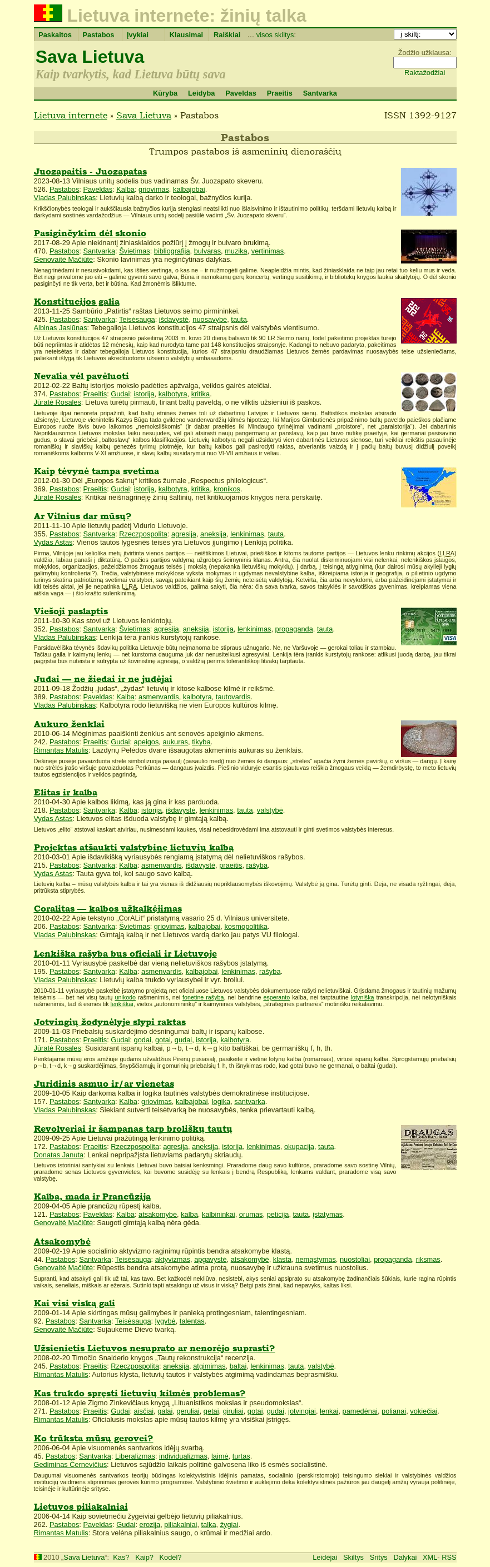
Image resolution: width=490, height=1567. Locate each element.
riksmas (428, 1259)
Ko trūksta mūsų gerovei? (94, 1438)
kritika (200, 394)
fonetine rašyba (203, 997)
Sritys (379, 1557)
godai (142, 1040)
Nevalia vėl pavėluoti (81, 376)
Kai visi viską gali (74, 1303)
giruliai (233, 1411)
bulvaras (207, 251)
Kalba (125, 189)
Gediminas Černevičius (70, 1464)
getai (211, 1411)
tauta (238, 319)
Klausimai (186, 35)
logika (221, 1101)
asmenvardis (158, 697)
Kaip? (144, 1557)
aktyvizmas (172, 1259)
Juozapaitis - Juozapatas (90, 171)
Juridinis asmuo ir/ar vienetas (104, 1083)
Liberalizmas (135, 1456)
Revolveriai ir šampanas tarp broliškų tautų (133, 1128)
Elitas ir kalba (65, 792)
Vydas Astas (53, 542)
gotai (163, 1040)
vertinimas (267, 251)
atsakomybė (157, 1214)
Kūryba (165, 93)
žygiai (229, 1524)
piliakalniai (180, 1524)
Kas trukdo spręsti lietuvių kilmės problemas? (140, 1393)
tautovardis (233, 697)
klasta (282, 1259)
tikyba (201, 742)
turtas (241, 1456)
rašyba (257, 865)
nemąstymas (315, 1259)
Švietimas (134, 251)
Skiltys (353, 1557)
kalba (189, 1214)
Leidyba (201, 93)
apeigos (146, 742)
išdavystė (174, 319)
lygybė (165, 1321)
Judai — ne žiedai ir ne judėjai (103, 679)
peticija (278, 1214)
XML (430, 1557)
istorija (144, 394)
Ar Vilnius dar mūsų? (83, 516)
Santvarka (320, 93)
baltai (238, 1366)
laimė (220, 1456)
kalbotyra (173, 394)
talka (208, 1524)
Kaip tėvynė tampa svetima (96, 471)
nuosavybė (209, 319)
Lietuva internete (70, 115)
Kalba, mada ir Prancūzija (92, 1196)
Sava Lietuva (90, 57)
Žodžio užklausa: (425, 52)
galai (164, 1411)
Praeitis (280, 93)
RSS (449, 1557)
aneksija (213, 534)
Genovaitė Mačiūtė (63, 259)
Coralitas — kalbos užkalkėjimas (108, 908)
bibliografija (172, 251)
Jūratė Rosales (57, 402)
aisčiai (144, 1411)
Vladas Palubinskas (65, 197)
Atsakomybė (62, 1241)
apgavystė (210, 1259)
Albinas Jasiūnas (60, 328)
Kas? (121, 1557)
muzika (236, 251)
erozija (150, 1524)
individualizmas (183, 1456)
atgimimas (209, 1366)
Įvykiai (138, 35)
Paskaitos (55, 35)
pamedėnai (360, 1411)
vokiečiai (423, 1411)
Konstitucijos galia (77, 301)
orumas (251, 1214)
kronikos (227, 489)
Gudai (120, 394)
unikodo (125, 997)
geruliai (187, 1411)
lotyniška (362, 997)
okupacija (299, 1146)
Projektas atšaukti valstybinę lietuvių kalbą (134, 847)
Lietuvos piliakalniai (81, 1506)
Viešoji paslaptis (71, 611)
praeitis (230, 865)
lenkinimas (247, 534)
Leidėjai (325, 1557)
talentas (192, 1321)
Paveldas (240, 93)
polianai (394, 1411)
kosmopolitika (246, 926)
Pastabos (99, 35)
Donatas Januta (59, 1155)
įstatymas (328, 1214)
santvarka (249, 1101)
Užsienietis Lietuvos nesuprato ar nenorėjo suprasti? (154, 1348)
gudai (183, 1040)
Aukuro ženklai (69, 724)
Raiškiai (227, 35)
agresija (183, 534)
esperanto (276, 997)
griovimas (153, 189)
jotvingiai (302, 1411)
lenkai (329, 1411)
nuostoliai (355, 1259)
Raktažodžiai (424, 72)
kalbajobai (189, 189)
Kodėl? (171, 1557)
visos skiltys (275, 35)
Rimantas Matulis (61, 750)
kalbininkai (218, 1214)
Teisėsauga (137, 319)
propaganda (294, 629)
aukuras (175, 742)
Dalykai (405, 1557)
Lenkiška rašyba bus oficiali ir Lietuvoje (125, 953)
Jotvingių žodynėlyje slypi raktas (110, 1022)
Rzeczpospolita (143, 534)
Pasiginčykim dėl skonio (90, 233)
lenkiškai (122, 1004)
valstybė (270, 810)
